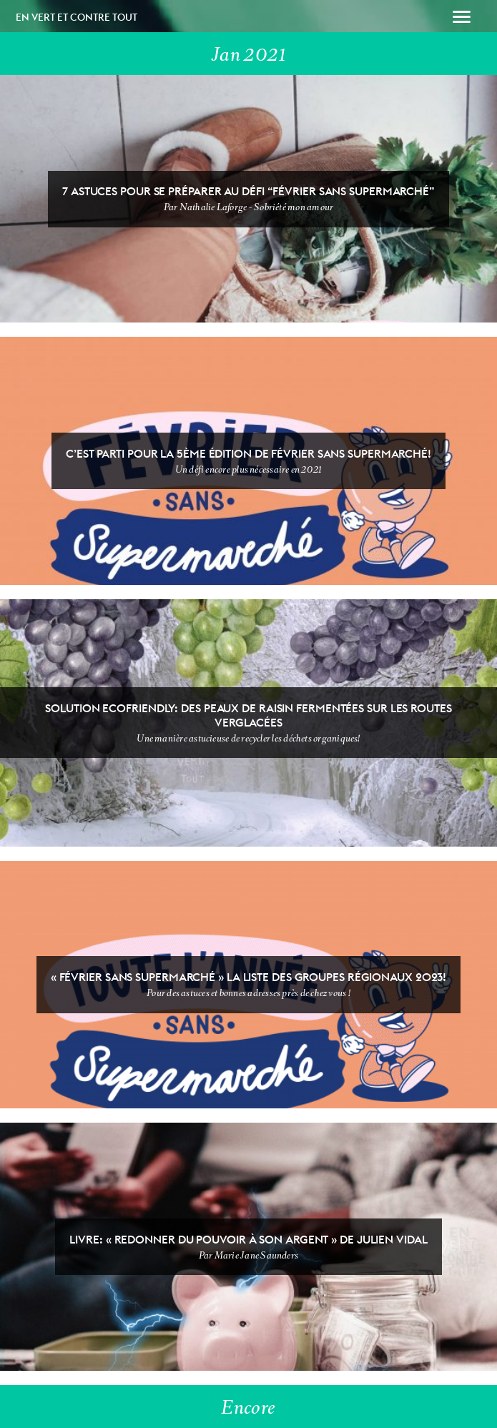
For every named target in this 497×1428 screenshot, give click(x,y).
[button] (461, 18)
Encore (248, 1407)
